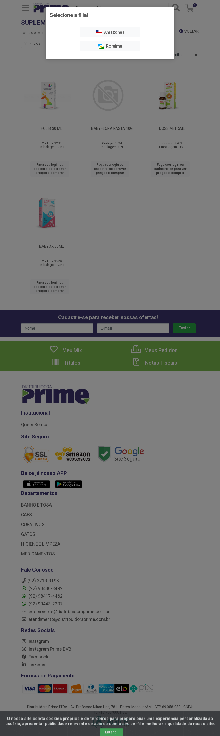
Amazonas (110, 32)
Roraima (110, 46)
